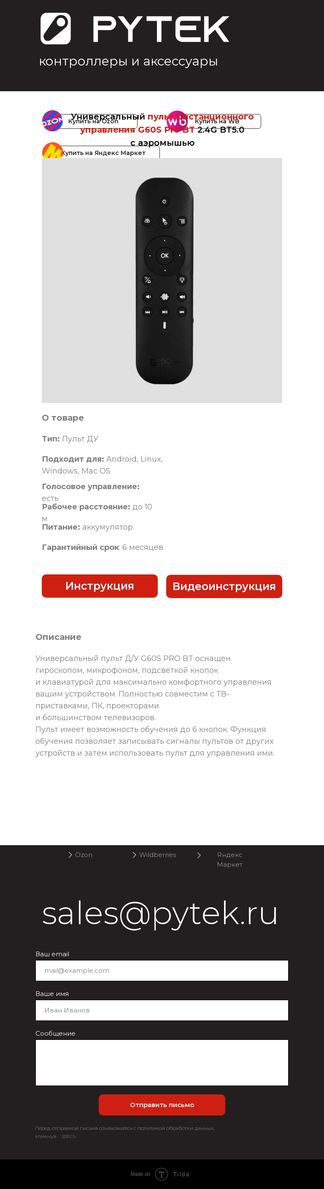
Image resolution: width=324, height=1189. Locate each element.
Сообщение (55, 1033)
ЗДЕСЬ (69, 1136)
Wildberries (157, 855)
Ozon (83, 855)
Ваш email (52, 954)
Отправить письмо (162, 1105)
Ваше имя (52, 994)
